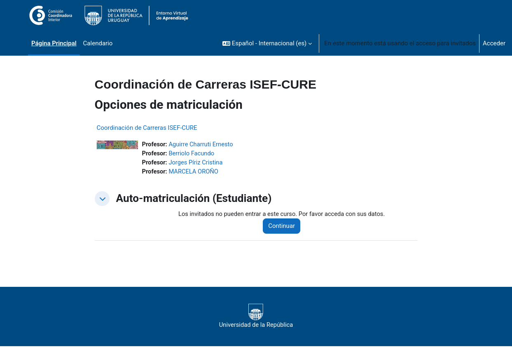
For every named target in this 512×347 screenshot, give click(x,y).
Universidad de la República (256, 317)
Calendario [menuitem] (98, 43)
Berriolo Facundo (192, 153)
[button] (267, 43)
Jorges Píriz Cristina (196, 162)
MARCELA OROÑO (194, 172)
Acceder (494, 43)
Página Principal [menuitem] (54, 43)
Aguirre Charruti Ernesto (202, 144)
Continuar (284, 227)
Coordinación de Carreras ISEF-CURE (147, 127)
